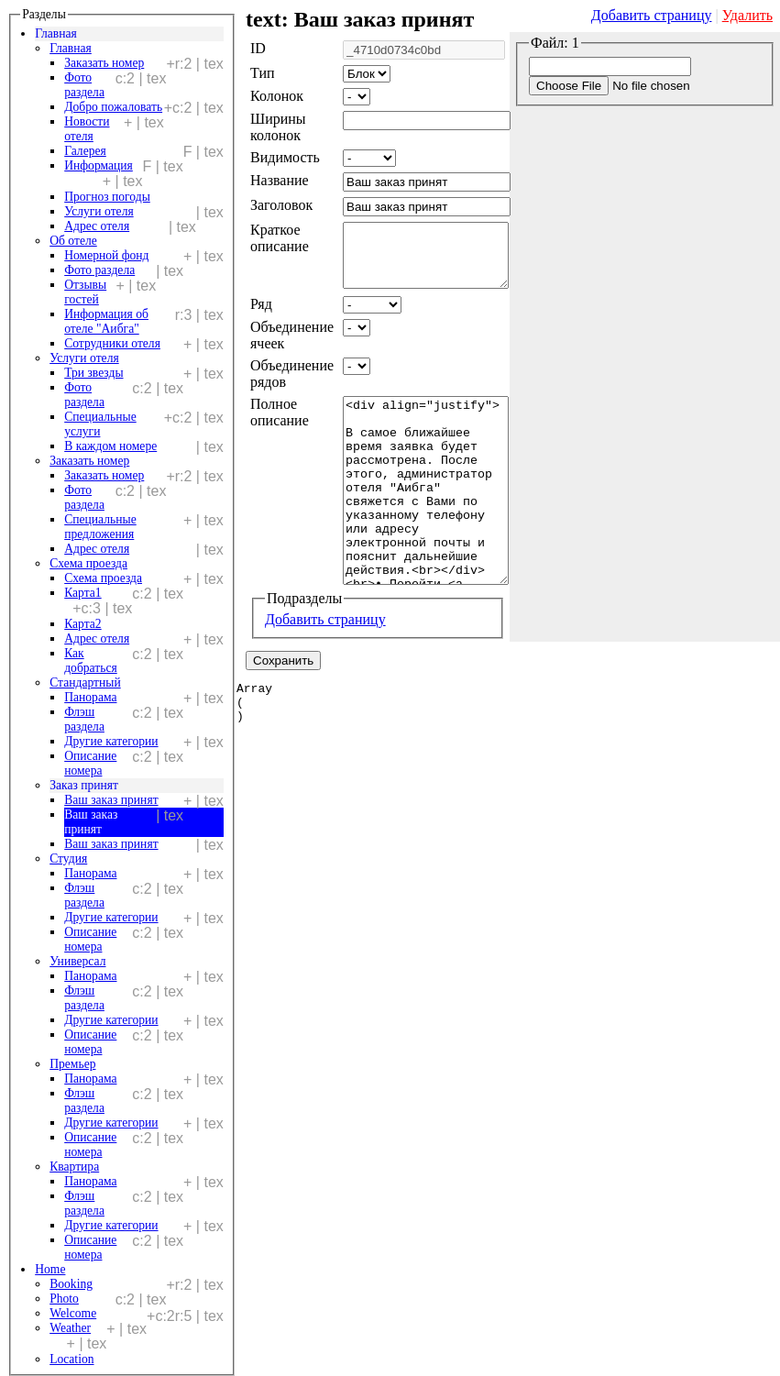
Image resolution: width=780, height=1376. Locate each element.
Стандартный (85, 682)
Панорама (90, 697)
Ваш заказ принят (111, 800)
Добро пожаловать (113, 107)
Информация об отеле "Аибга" (106, 321)
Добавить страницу (651, 15)
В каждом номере (110, 446)
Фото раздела (99, 270)
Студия (68, 858)
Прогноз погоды (107, 197)
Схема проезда (88, 563)
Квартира (74, 1166)
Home (50, 1269)
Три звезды (93, 373)
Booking (71, 1284)
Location (71, 1359)
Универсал (77, 961)
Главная (56, 33)
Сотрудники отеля (112, 343)
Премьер (72, 1064)
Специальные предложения (100, 526)
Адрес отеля (96, 226)
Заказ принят (83, 785)
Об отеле (73, 241)
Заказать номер (104, 63)
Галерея (85, 151)
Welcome (72, 1313)
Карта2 (82, 624)
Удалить (747, 15)
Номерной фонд (106, 255)
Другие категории (111, 741)
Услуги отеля (98, 211)
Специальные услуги (100, 424)
